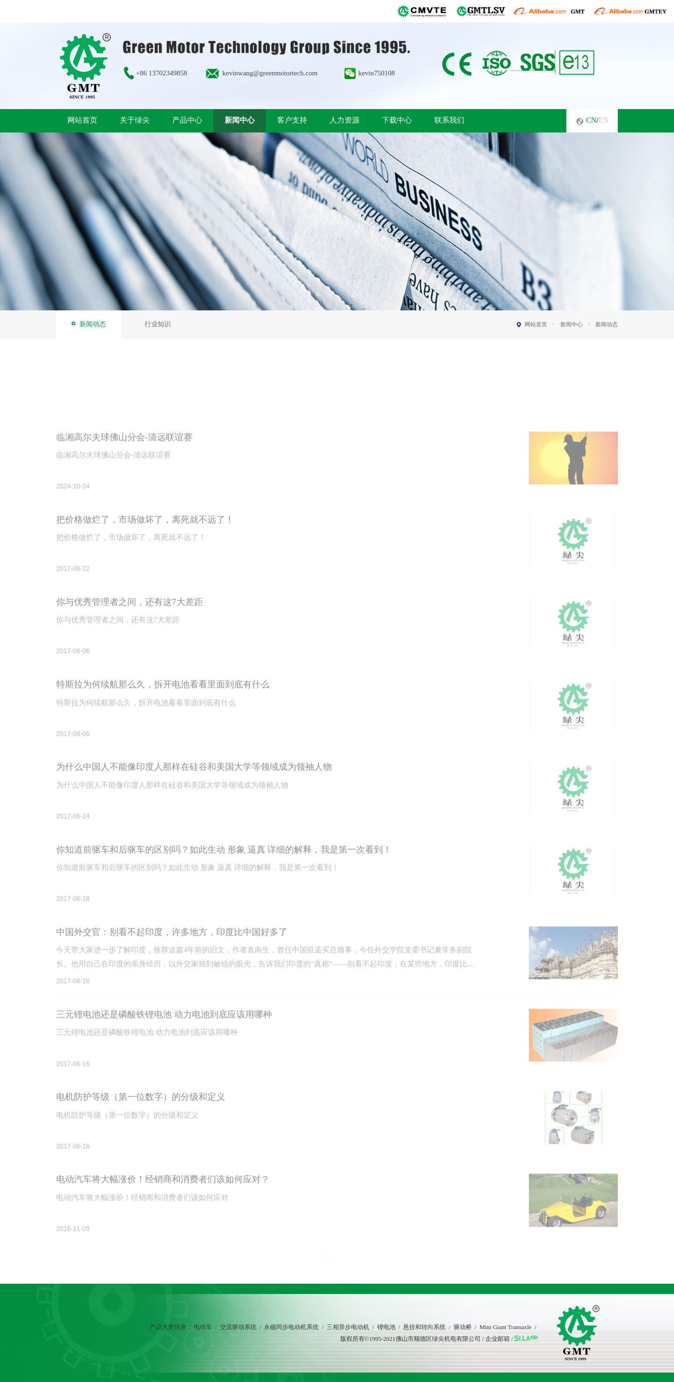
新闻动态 (93, 324)
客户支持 (292, 120)
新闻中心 (240, 120)
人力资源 (344, 120)
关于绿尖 (135, 120)
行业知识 (158, 324)
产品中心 (187, 120)
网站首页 (82, 120)
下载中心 (397, 120)
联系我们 (449, 120)
